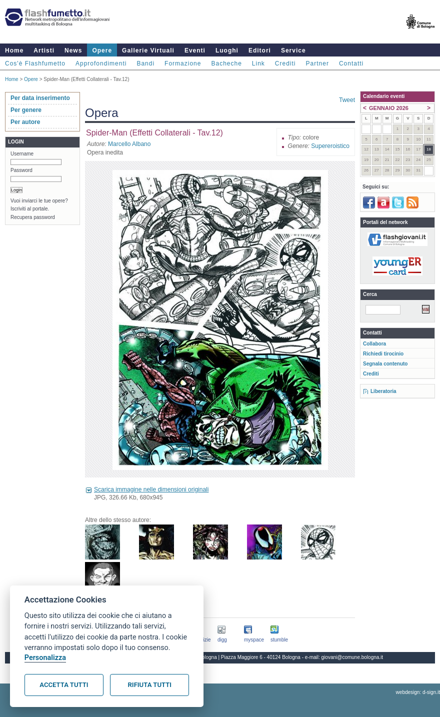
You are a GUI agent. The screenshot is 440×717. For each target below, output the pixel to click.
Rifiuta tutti (150, 684)
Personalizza (45, 658)
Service (293, 50)
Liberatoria (383, 391)
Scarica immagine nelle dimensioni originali (151, 489)
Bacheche (226, 63)
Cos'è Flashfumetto (35, 63)
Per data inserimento (40, 98)
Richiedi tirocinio (383, 353)
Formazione (182, 63)
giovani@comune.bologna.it (353, 657)
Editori (259, 50)
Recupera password (32, 217)
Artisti (44, 50)
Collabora (374, 343)
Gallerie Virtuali (148, 50)
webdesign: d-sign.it (418, 692)
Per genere (26, 110)
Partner (317, 63)
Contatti (351, 63)
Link (258, 63)
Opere (102, 50)
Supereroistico (330, 146)
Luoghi (227, 50)
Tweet (347, 100)
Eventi (195, 50)
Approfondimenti (101, 63)
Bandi (145, 63)
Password (21, 170)
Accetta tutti (64, 684)
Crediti (285, 63)
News (73, 50)
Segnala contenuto (385, 363)
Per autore (25, 122)
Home (14, 50)
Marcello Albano (129, 144)
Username (22, 153)
